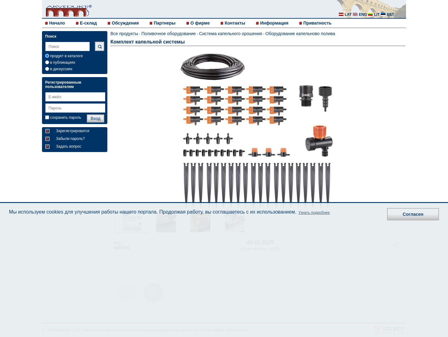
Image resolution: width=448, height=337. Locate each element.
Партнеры (164, 23)
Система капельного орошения (230, 33)
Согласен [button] (413, 214)
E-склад (88, 23)
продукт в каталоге (66, 56)
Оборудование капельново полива (300, 33)
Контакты (235, 23)
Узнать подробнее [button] (314, 212)
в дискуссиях (61, 69)
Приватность (317, 23)
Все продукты (124, 33)
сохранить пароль (65, 117)
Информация (274, 23)
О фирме (200, 23)
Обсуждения (125, 23)
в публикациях (62, 62)
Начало (57, 23)
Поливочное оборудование (168, 33)
